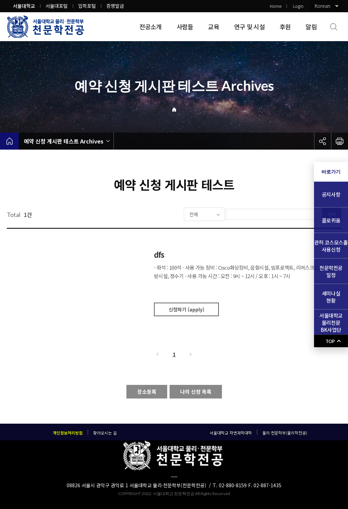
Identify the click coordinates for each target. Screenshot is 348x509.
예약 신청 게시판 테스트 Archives (63, 141)
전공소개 (150, 26)
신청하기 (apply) (186, 309)
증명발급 (115, 5)
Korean (322, 5)
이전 (157, 354)
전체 (173, 214)
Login (298, 6)
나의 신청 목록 (195, 391)
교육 (213, 26)
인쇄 (339, 141)
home (9, 141)
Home (275, 6)
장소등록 (146, 391)
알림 (311, 26)
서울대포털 (57, 5)
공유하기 (322, 141)
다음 (191, 354)
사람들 (185, 26)
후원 (285, 26)
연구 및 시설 (249, 26)
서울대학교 (24, 5)
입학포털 (87, 5)
